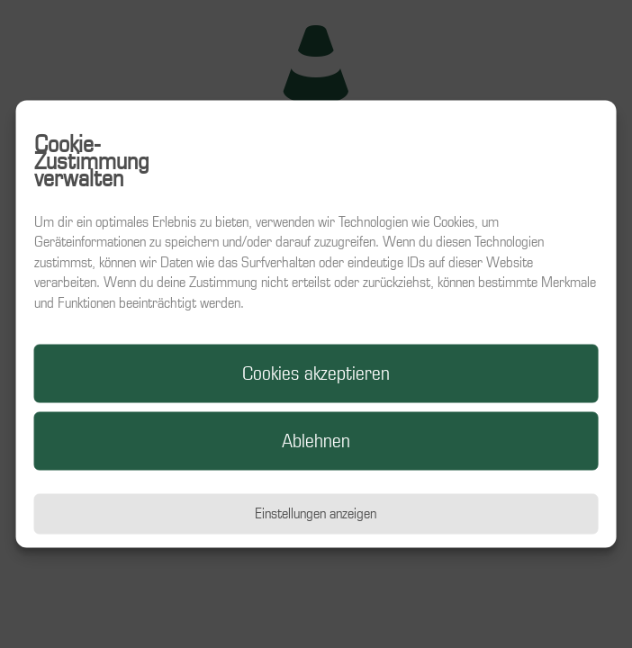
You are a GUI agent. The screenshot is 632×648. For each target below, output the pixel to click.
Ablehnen (316, 441)
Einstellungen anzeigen (315, 513)
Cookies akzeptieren (316, 373)
